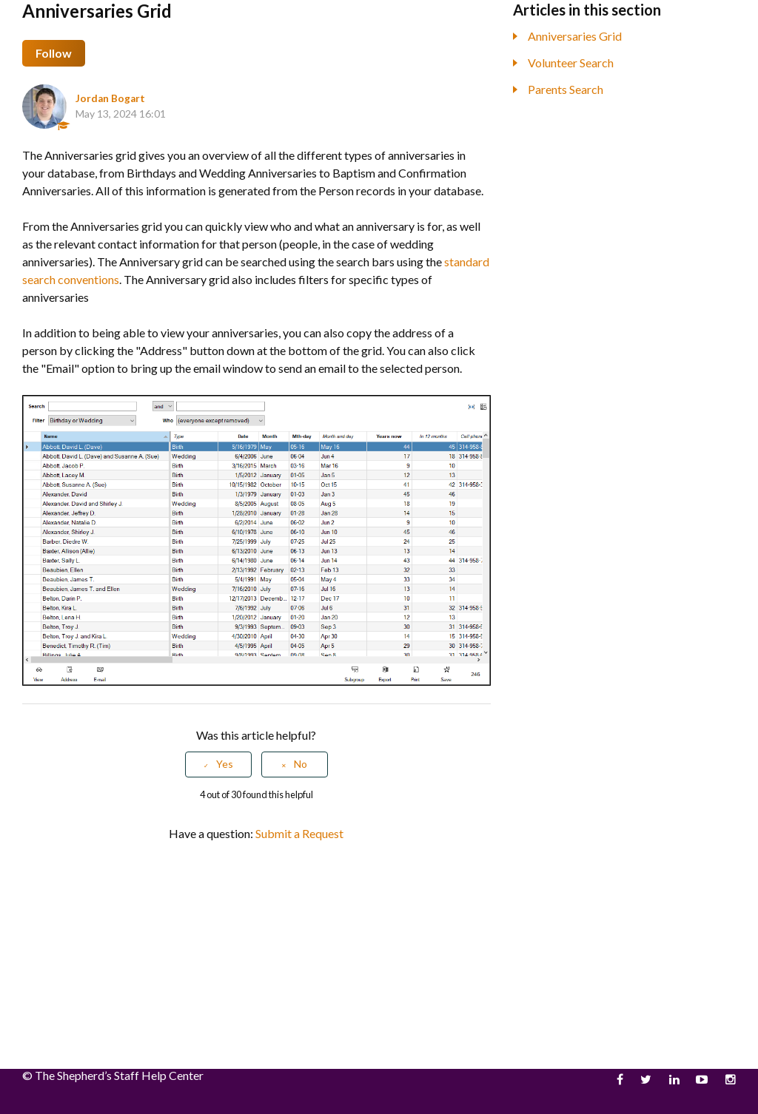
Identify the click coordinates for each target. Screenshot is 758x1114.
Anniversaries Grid (575, 36)
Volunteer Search (571, 62)
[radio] (218, 764)
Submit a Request (299, 833)
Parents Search (565, 89)
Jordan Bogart (110, 98)
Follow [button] (54, 53)
